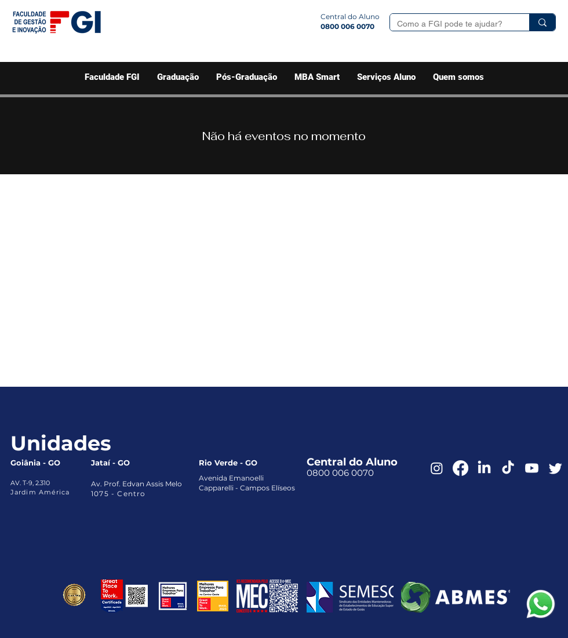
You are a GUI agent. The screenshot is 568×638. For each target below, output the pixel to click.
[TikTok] (508, 468)
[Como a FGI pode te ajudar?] (451, 24)
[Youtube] (532, 468)
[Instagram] (437, 468)
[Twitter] (555, 468)
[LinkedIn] (484, 468)
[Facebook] (460, 468)
